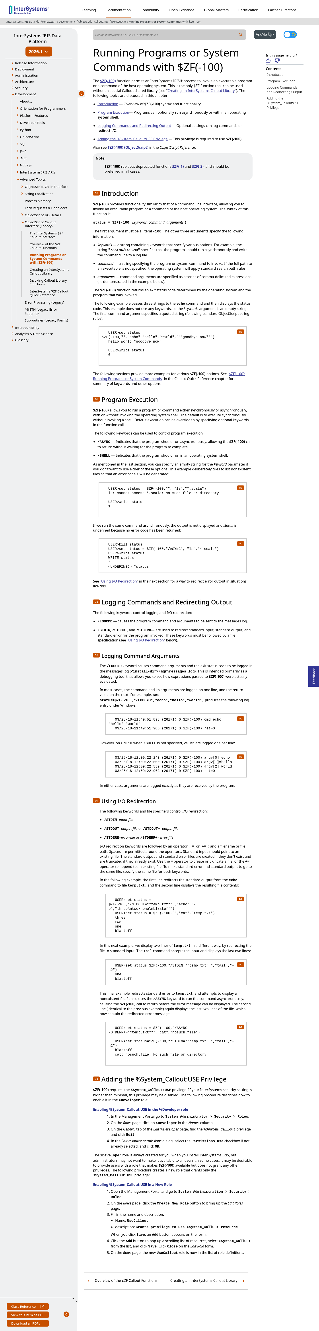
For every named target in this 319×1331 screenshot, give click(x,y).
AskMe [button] (266, 34)
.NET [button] (23, 158)
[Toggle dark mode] (290, 34)
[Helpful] (268, 61)
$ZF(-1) (178, 166)
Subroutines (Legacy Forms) (46, 320)
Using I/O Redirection (119, 581)
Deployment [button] (24, 69)
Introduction (276, 74)
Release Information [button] (31, 63)
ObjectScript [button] (29, 136)
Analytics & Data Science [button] (34, 333)
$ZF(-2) (198, 166)
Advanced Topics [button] (33, 179)
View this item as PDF (27, 1315)
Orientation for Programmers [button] (43, 108)
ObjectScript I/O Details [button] (43, 215)
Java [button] (23, 151)
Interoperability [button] (27, 327)
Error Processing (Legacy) (44, 302)
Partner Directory (282, 10)
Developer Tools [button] (32, 122)
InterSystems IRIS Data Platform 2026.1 (31, 21)
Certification (248, 10)
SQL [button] (23, 144)
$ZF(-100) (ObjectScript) (128, 147)
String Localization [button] (39, 193)
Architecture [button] (24, 81)
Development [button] (25, 94)
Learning (89, 10)
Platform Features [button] (34, 115)
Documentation (118, 10)
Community (149, 10)
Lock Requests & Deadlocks (46, 208)
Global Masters (216, 10)
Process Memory (38, 201)
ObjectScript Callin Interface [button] (46, 186)
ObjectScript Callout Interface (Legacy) (102, 21)
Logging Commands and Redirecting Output (284, 89)
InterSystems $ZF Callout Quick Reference (49, 293)
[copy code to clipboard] (240, 331)
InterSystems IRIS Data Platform (37, 38)
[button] (96, 193)
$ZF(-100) (108, 80)
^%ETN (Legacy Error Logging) (41, 311)
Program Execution (281, 81)
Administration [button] (26, 75)
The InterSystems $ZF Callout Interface (46, 235)
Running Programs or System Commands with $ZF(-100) (164, 21)
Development (66, 21)
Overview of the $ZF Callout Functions (45, 246)
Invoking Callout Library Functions (48, 282)
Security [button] (21, 88)
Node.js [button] (26, 165)
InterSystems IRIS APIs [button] (37, 172)
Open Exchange (181, 10)
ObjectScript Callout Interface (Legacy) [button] (40, 224)
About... (26, 101)
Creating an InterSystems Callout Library (49, 271)
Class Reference (27, 1307)
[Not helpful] (277, 61)
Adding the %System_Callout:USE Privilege (283, 103)
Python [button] (25, 129)
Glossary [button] (22, 340)
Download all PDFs (26, 1324)
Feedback (313, 675)
